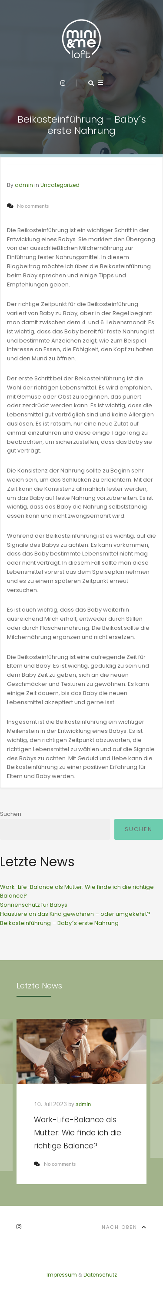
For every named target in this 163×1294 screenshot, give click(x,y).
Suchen (10, 814)
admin (24, 185)
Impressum (62, 1274)
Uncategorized (60, 185)
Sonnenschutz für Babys (33, 905)
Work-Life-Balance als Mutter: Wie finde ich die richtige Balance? (77, 1132)
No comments (55, 1164)
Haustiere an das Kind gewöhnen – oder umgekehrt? (75, 914)
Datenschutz (100, 1274)
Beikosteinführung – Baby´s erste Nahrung (59, 923)
